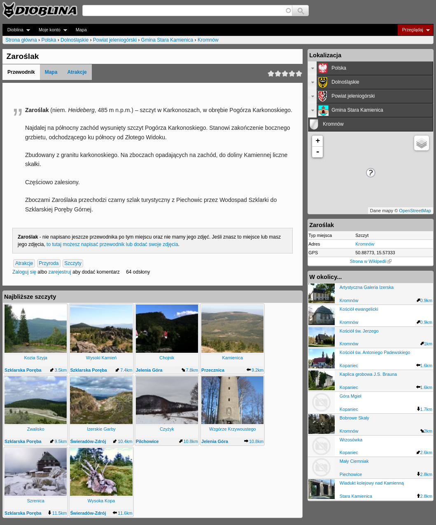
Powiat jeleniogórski (115, 40)
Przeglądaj (413, 30)
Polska (48, 40)
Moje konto (50, 30)
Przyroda (48, 263)
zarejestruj (59, 272)
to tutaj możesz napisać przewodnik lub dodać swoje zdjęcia (112, 244)
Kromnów (208, 40)
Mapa (81, 29)
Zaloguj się (24, 272)
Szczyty (72, 263)
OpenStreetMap (415, 210)
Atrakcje (76, 72)
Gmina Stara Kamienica (167, 40)
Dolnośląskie (75, 40)
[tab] (370, 68)
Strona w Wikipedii (371, 261)
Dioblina (16, 30)
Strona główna (21, 40)
